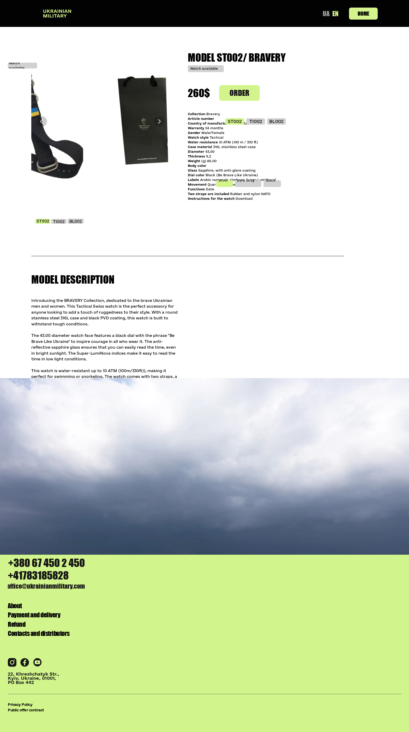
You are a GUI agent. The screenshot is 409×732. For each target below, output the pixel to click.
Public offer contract (107, 714)
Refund (364, 664)
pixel (238, 483)
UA (325, 13)
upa (337, 483)
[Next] (159, 121)
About (367, 637)
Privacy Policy (50, 714)
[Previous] (42, 121)
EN (335, 13)
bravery (144, 483)
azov (33, 486)
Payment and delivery (338, 651)
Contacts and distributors (330, 677)
